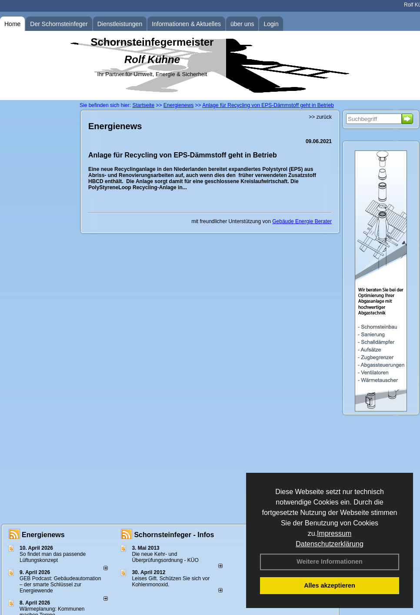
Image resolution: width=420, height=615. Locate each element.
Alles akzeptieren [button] (329, 585)
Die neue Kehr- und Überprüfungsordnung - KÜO (165, 557)
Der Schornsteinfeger (58, 23)
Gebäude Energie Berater (302, 221)
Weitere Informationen (330, 561)
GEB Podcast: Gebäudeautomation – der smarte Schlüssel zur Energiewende (60, 584)
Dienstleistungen (120, 23)
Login (270, 23)
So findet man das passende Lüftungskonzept (53, 557)
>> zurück (320, 117)
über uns (242, 23)
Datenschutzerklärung (329, 544)
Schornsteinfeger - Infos (174, 534)
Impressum (334, 533)
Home (12, 23)
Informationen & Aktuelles (186, 23)
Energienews (43, 534)
